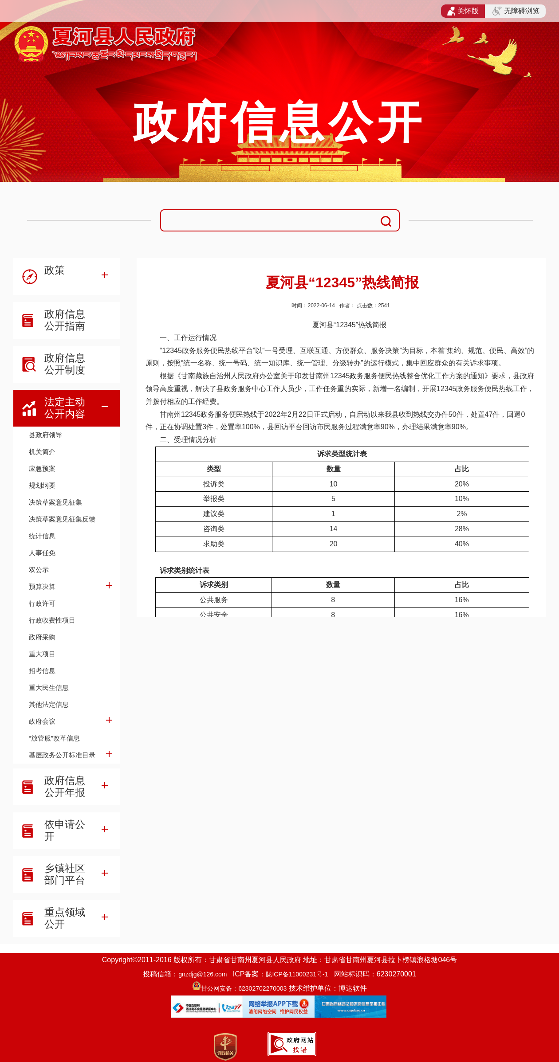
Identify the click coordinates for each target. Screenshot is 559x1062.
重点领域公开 (64, 918)
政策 (54, 270)
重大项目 (42, 654)
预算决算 (42, 586)
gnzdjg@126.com (202, 974)
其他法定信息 (49, 704)
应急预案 (42, 468)
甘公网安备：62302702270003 (244, 988)
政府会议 (42, 721)
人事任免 (42, 552)
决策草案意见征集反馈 (62, 519)
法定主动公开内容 (64, 407)
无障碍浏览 (515, 11)
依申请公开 (64, 830)
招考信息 (42, 670)
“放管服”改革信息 (54, 738)
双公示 (39, 569)
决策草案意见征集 (55, 502)
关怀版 (463, 11)
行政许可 (42, 603)
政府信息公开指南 (64, 320)
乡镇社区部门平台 (64, 874)
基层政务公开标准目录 (62, 755)
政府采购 (42, 637)
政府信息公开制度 (64, 364)
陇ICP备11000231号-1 (297, 974)
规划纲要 (42, 485)
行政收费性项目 (52, 620)
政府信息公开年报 (64, 786)
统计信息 (42, 536)
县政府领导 (45, 435)
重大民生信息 (49, 687)
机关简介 (42, 451)
